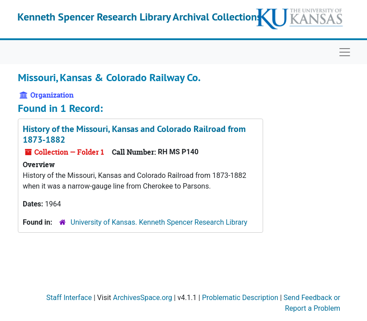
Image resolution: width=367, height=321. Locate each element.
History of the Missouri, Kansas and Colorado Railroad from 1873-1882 (134, 134)
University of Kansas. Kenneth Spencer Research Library (158, 222)
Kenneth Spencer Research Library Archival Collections (139, 17)
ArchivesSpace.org (142, 297)
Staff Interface (69, 297)
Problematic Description (240, 297)
